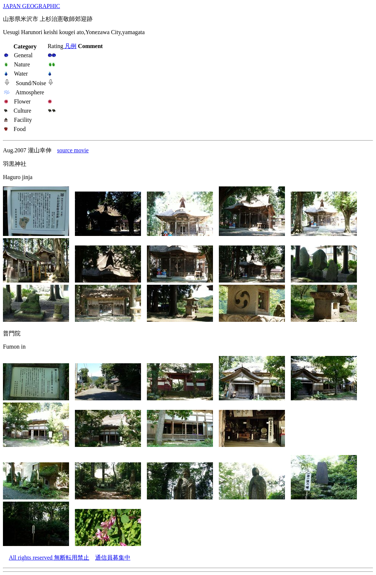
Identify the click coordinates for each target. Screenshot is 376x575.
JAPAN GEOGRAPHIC (31, 6)
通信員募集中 (112, 557)
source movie (73, 150)
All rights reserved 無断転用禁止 (49, 557)
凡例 (69, 46)
